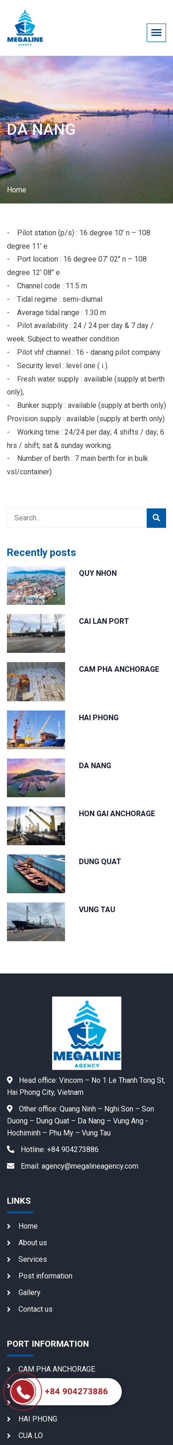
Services (32, 1259)
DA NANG (95, 765)
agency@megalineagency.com (72, 1166)
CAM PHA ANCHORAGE (119, 669)
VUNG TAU (97, 909)
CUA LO (30, 1435)
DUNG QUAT (100, 861)
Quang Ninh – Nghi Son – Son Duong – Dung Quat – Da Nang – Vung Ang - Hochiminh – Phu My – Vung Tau (80, 1121)
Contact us (35, 1309)
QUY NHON (98, 573)
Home (16, 189)
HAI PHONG (99, 717)
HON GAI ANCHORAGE (117, 813)
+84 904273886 (53, 1149)
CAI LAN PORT (104, 621)
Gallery (29, 1292)
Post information (45, 1276)
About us (32, 1242)
